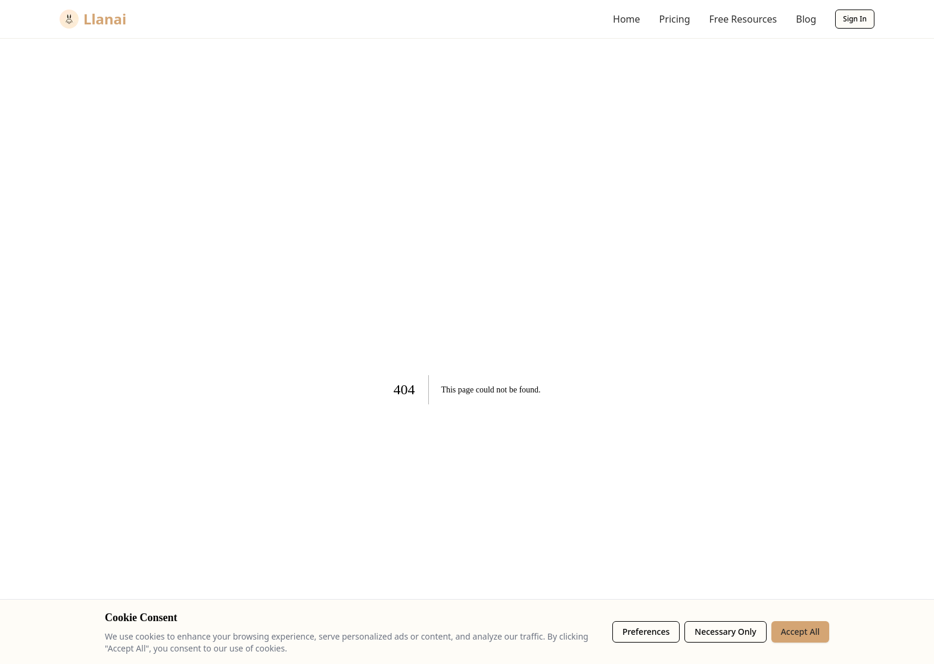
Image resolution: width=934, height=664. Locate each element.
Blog (806, 19)
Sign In (855, 19)
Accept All (800, 631)
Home (626, 19)
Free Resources (743, 19)
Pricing (674, 19)
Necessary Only (725, 631)
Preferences (646, 631)
